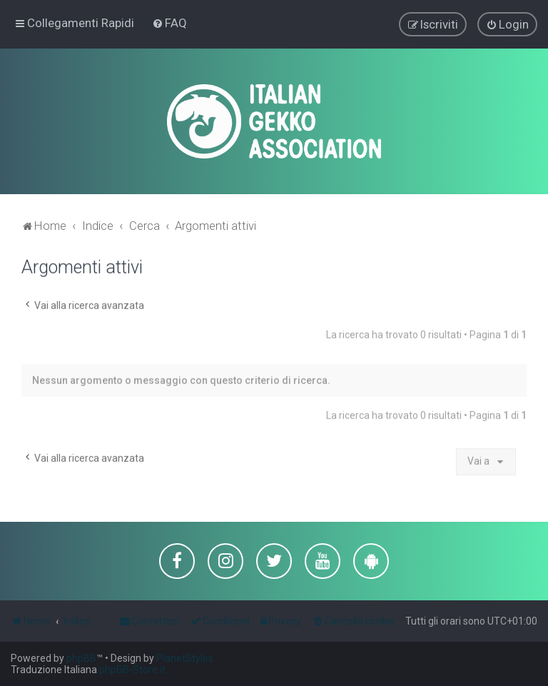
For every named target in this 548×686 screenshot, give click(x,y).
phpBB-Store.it (132, 669)
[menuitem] (169, 23)
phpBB (81, 658)
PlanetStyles (184, 658)
